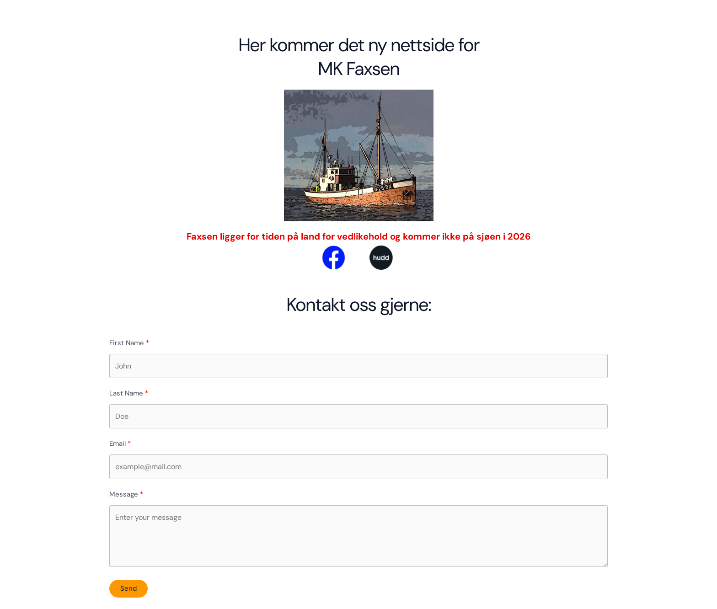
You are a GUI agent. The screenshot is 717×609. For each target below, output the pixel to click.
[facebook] (323, 257)
